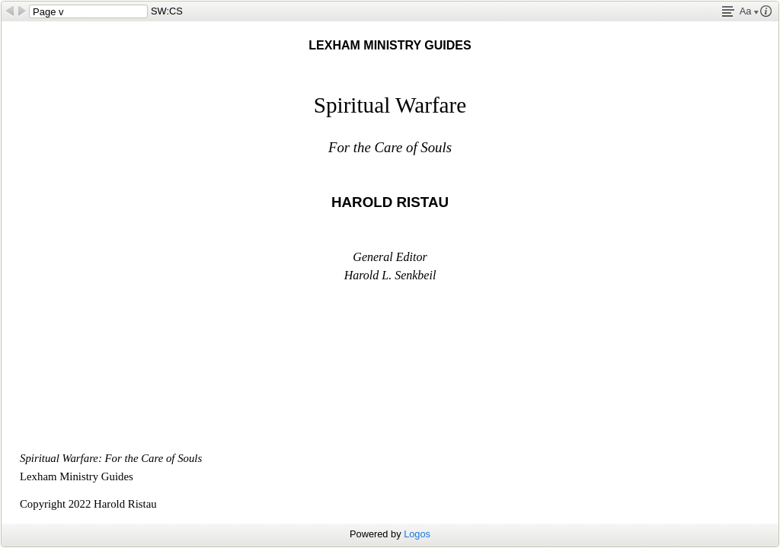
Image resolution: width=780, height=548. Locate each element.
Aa (749, 11)
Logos (417, 534)
